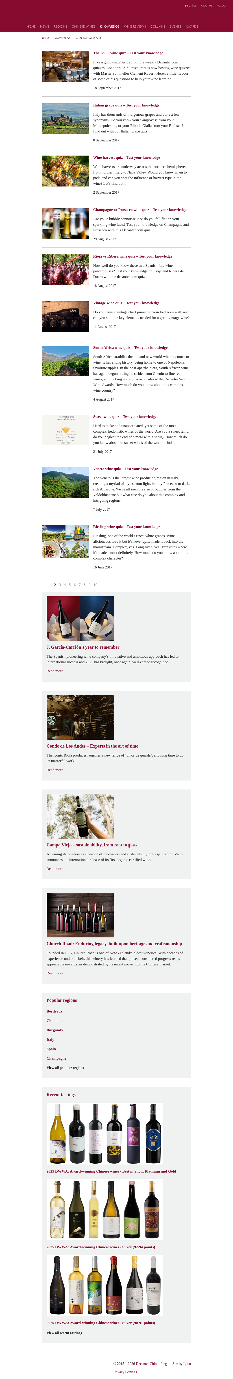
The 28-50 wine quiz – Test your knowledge (128, 52)
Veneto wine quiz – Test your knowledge (125, 468)
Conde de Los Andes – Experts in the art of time (92, 746)
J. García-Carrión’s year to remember (83, 647)
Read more (58, 671)
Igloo (187, 1363)
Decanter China (116, 15)
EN (186, 5)
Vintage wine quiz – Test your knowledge (126, 302)
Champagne (56, 1058)
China (52, 1020)
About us (206, 5)
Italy (50, 1039)
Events (175, 27)
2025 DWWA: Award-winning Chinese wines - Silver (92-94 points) (101, 1247)
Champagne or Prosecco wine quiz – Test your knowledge (140, 209)
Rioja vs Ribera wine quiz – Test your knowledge (132, 256)
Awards (192, 27)
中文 (194, 5)
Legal (165, 1363)
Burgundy (55, 1030)
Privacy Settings (125, 1372)
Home (31, 27)
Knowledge (110, 27)
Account (223, 5)
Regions (60, 27)
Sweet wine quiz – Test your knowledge (125, 416)
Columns (157, 27)
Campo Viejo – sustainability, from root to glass (92, 845)
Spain (51, 1048)
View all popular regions (68, 1068)
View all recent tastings (67, 1333)
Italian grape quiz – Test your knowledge (126, 105)
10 (95, 584)
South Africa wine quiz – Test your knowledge (130, 347)
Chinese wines (84, 27)
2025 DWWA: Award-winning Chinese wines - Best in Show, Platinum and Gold (111, 1171)
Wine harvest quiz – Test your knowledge (126, 157)
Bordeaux (55, 1011)
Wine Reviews (135, 27)
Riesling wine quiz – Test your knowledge (126, 526)
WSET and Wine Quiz (88, 38)
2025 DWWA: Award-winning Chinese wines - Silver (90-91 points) (101, 1322)
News (44, 27)
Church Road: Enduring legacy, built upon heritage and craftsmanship (114, 944)
